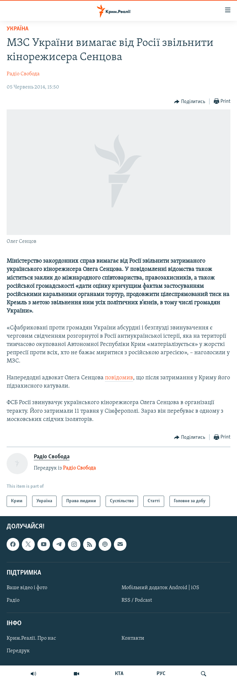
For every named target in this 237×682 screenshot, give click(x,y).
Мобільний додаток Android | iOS (160, 587)
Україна (17, 29)
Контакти (132, 638)
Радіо (13, 600)
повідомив (119, 378)
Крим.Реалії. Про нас (31, 638)
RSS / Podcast (136, 600)
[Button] (189, 101)
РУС (161, 673)
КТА (119, 673)
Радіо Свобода (23, 74)
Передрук (18, 651)
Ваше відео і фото (27, 587)
